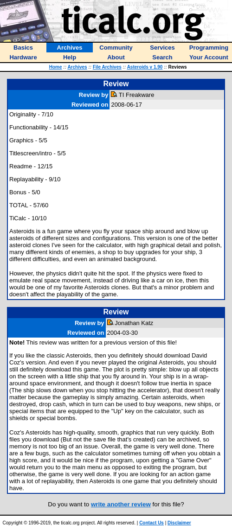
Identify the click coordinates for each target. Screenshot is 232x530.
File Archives (107, 67)
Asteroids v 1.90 (145, 67)
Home (55, 67)
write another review (121, 504)
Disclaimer (179, 522)
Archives (77, 67)
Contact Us (151, 522)
